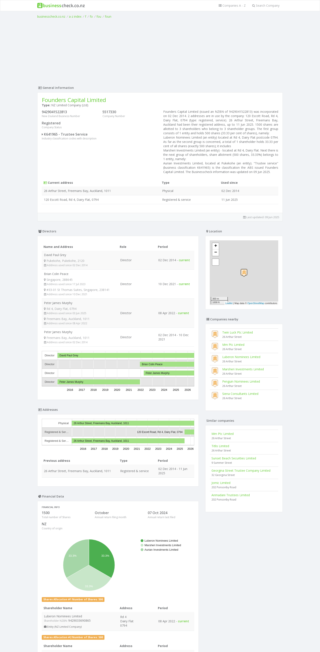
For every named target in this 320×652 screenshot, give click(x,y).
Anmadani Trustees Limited (230, 495)
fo (91, 16)
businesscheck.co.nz (51, 16)
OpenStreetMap (255, 303)
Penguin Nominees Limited (241, 381)
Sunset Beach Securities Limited (233, 458)
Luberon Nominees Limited (241, 357)
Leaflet (229, 303)
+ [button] (215, 246)
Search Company (266, 5)
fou (98, 16)
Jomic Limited (220, 483)
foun (108, 16)
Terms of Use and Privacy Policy (160, 640)
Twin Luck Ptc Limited (237, 332)
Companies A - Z (232, 5)
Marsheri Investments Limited (243, 369)
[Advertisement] (160, 51)
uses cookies (135, 643)
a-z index (75, 16)
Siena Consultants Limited (240, 394)
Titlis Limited (220, 446)
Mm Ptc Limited (233, 345)
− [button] (215, 252)
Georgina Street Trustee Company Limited (240, 470)
